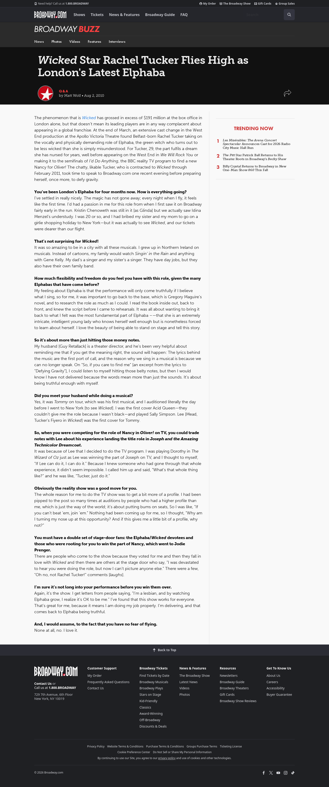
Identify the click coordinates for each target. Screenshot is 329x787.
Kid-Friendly (148, 701)
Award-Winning (151, 713)
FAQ (184, 14)
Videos (74, 41)
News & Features (124, 14)
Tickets (97, 14)
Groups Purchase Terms (202, 746)
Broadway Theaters (234, 688)
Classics (145, 707)
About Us (273, 675)
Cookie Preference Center (133, 752)
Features (94, 41)
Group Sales (285, 3)
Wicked (89, 117)
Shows (79, 14)
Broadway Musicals (154, 682)
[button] (287, 95)
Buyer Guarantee (279, 694)
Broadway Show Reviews (238, 701)
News (39, 41)
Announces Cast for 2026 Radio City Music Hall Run (256, 144)
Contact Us (43, 683)
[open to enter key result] (289, 14)
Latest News (188, 682)
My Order (207, 3)
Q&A (64, 91)
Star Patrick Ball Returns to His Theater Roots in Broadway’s (254, 157)
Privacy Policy (96, 746)
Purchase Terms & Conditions (165, 746)
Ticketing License (231, 746)
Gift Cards (262, 3)
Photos (56, 41)
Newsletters (229, 675)
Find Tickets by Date (155, 675)
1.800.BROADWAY (61, 3)
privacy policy (166, 758)
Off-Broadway (150, 720)
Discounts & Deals (153, 726)
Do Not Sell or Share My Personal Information (182, 752)
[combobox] (269, 14)
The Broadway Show (235, 3)
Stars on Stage (150, 694)
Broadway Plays (151, 688)
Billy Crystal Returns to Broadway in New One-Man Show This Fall (254, 168)
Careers (272, 682)
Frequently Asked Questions (109, 682)
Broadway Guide (160, 14)
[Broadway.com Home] (50, 14)
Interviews (117, 41)
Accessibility (275, 688)
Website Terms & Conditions (125, 746)
